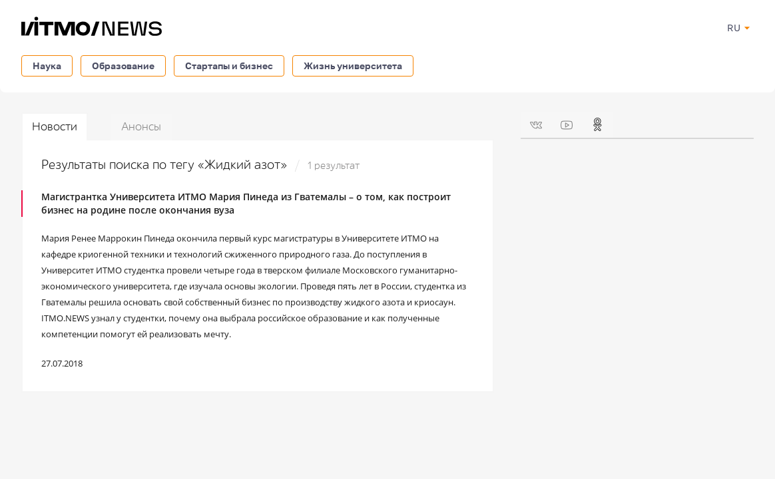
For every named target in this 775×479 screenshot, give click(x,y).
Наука (47, 65)
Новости (54, 127)
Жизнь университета (353, 65)
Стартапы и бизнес (229, 65)
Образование (123, 65)
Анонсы (141, 127)
